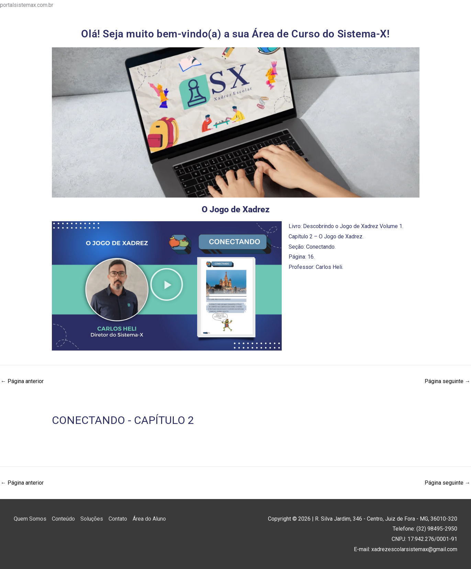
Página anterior (22, 381)
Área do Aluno (149, 518)
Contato (118, 518)
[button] (166, 286)
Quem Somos (30, 518)
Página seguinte (447, 381)
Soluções (91, 518)
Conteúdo (63, 518)
